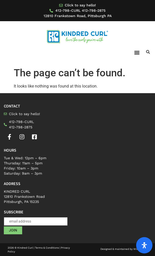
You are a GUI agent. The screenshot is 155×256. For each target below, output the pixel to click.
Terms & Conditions (47, 247)
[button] (137, 52)
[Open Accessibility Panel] (144, 245)
